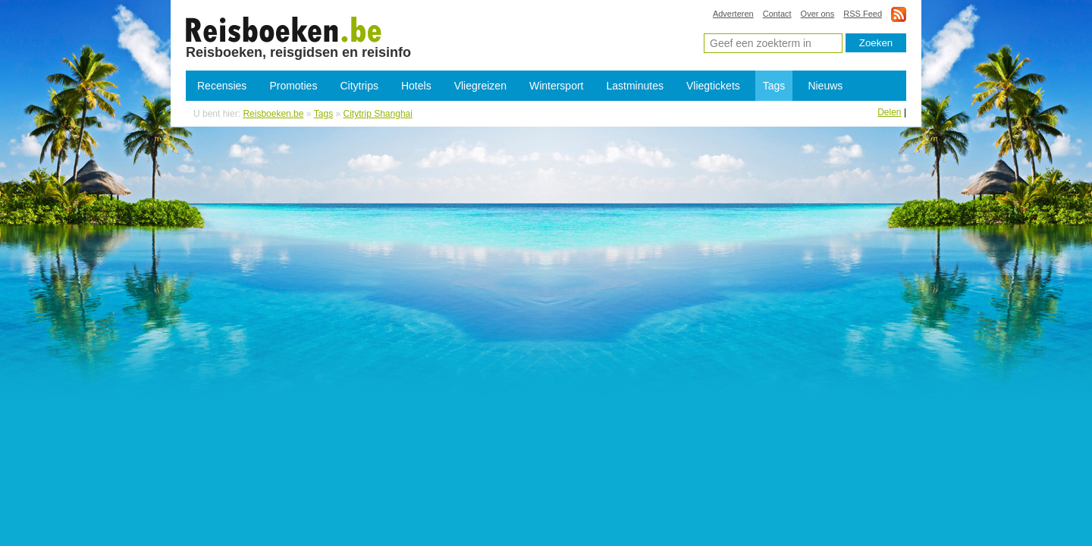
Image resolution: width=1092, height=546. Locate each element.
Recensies (221, 86)
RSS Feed (862, 13)
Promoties (293, 86)
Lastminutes (635, 86)
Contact (777, 13)
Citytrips (359, 86)
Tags (774, 86)
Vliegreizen (480, 86)
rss (898, 14)
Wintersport (556, 86)
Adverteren (733, 13)
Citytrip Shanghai (284, 28)
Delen (889, 112)
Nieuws (825, 86)
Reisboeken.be (273, 113)
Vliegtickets (713, 86)
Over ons (818, 13)
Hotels (416, 86)
